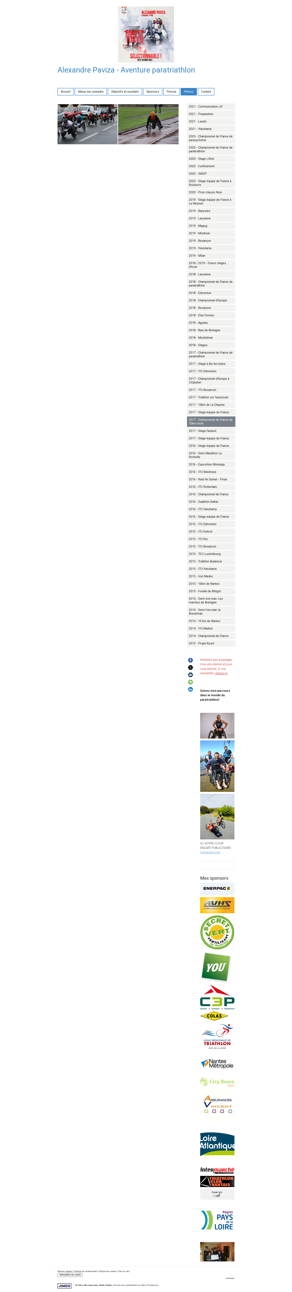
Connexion (230, 1278)
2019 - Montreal (199, 233)
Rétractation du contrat (70, 1275)
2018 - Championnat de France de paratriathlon (211, 283)
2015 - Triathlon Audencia (205, 561)
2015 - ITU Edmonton (202, 524)
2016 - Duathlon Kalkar (203, 501)
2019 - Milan (197, 255)
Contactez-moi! (210, 852)
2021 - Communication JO (206, 106)
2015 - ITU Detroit (200, 531)
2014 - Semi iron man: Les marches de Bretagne (206, 600)
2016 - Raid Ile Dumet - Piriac (208, 479)
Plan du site (123, 1271)
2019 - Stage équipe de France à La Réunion (210, 201)
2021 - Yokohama (200, 129)
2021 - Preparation (201, 114)
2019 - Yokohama (200, 248)
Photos (188, 91)
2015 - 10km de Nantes (204, 584)
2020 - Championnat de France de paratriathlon (211, 149)
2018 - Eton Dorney (201, 315)
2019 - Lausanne (200, 218)
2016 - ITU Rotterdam (203, 487)
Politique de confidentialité (85, 1271)
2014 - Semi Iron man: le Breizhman (204, 611)
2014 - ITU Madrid (200, 628)
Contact (206, 91)
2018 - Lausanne (200, 274)
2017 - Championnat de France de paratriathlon (211, 354)
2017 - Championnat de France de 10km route (211, 421)
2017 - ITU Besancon (202, 390)
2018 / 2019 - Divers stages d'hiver (207, 265)
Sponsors (152, 91)
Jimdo (64, 1285)
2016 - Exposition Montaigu (207, 464)
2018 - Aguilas (198, 323)
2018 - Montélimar (201, 337)
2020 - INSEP (198, 173)
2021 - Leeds (198, 121)
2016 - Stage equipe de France (209, 516)
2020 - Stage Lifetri (201, 158)
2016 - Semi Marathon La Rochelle (205, 455)
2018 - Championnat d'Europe (208, 300)
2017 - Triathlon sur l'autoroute (208, 397)
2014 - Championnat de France (208, 636)
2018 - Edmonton (200, 293)
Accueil (65, 91)
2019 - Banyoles (199, 211)
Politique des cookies (108, 1271)
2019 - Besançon (200, 241)
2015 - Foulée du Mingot (205, 591)
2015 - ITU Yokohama (203, 569)
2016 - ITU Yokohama (203, 509)
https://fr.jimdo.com (149, 1285)
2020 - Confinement (202, 166)
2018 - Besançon (200, 308)
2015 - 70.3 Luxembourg (205, 554)
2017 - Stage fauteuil (202, 431)
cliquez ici (221, 673)
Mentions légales (65, 1271)
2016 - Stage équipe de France (209, 446)
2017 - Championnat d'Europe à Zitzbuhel (209, 380)
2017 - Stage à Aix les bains (207, 364)
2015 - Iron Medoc (201, 576)
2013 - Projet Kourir (201, 643)
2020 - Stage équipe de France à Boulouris (210, 183)
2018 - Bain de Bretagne (204, 330)
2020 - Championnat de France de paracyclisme (211, 138)
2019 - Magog (198, 226)
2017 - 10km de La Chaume (207, 405)
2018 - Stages (198, 345)
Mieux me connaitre (91, 91)
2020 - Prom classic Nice (205, 192)
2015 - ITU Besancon (202, 546)
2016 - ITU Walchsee (202, 472)
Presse (171, 91)
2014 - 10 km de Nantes (204, 621)
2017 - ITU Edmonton (202, 371)
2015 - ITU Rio (198, 539)
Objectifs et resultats (125, 91)
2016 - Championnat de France (208, 494)
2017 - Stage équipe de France (209, 412)
